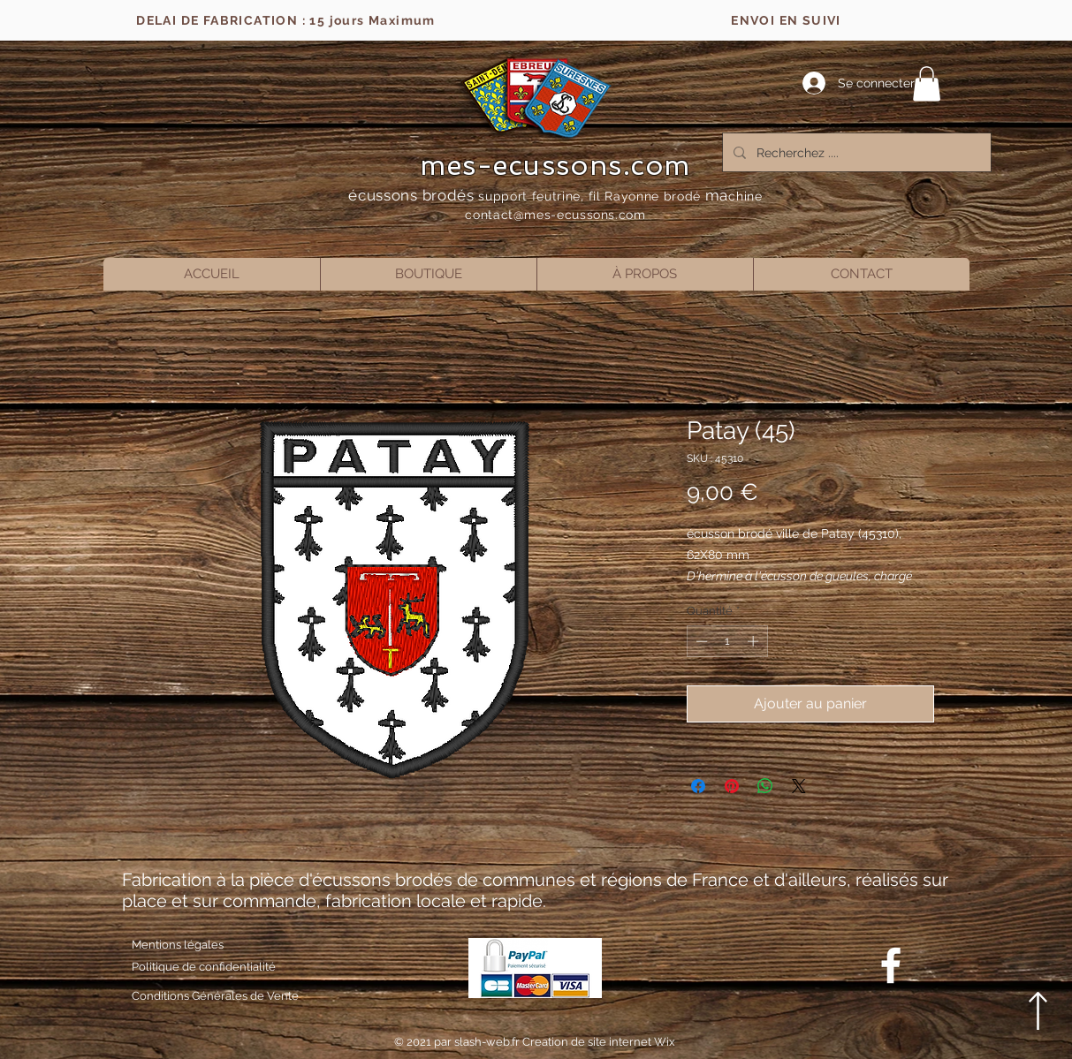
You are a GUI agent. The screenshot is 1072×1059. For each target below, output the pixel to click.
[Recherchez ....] (855, 152)
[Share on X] (799, 786)
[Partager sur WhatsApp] (765, 786)
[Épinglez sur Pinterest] (731, 786)
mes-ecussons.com (555, 165)
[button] (926, 83)
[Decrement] (700, 641)
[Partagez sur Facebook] (698, 786)
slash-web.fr (488, 1041)
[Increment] (754, 641)
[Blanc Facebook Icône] (891, 965)
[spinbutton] (727, 641)
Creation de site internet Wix (598, 1041)
